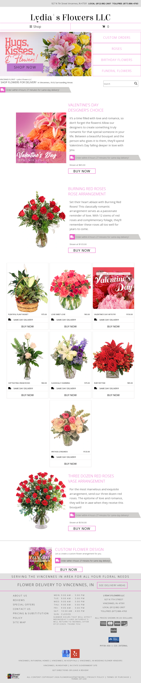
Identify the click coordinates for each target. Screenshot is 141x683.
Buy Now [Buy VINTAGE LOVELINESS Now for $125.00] (70, 464)
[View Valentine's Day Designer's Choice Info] (41, 137)
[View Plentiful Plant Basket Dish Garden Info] (27, 288)
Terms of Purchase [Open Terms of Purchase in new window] (118, 677)
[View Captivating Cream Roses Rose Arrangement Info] (27, 357)
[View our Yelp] (75, 657)
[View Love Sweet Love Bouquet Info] (70, 288)
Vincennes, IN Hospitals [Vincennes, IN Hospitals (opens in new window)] (65, 660)
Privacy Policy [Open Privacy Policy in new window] (95, 677)
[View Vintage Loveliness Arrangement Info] (70, 425)
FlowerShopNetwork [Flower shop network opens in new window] (72, 677)
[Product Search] (118, 84)
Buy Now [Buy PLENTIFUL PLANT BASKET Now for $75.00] (27, 326)
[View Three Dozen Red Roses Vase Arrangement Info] (41, 502)
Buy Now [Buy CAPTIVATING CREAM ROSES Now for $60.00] (27, 395)
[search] (135, 83)
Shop (35, 26)
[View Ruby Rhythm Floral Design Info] (113, 357)
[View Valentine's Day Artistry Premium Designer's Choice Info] (113, 288)
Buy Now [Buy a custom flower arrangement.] (68, 569)
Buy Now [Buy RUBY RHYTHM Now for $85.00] (113, 395)
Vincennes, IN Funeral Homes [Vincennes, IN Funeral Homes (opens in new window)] (34, 660)
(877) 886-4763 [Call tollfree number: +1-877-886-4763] (130, 3)
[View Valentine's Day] (45, 54)
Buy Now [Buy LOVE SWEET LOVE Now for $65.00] (70, 326)
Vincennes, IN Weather (55, 665)
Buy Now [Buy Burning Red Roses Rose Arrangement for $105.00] (81, 250)
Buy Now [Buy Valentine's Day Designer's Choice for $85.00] (81, 171)
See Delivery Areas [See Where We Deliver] (112, 585)
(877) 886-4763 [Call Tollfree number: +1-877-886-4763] (119, 611)
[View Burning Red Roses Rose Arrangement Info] (41, 219)
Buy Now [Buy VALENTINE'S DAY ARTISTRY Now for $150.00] (113, 326)
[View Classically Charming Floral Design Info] (70, 357)
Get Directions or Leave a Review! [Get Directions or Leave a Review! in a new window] (70, 670)
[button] (114, 640)
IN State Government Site (83, 665)
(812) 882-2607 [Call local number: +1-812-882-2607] (103, 3)
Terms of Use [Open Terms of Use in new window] (79, 678)
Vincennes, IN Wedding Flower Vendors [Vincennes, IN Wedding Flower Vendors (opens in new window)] (101, 660)
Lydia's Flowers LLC (70, 17)
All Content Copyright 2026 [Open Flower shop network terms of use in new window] (43, 677)
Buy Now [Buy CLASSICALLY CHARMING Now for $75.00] (70, 395)
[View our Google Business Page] (65, 657)
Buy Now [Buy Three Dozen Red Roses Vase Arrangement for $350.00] (81, 528)
